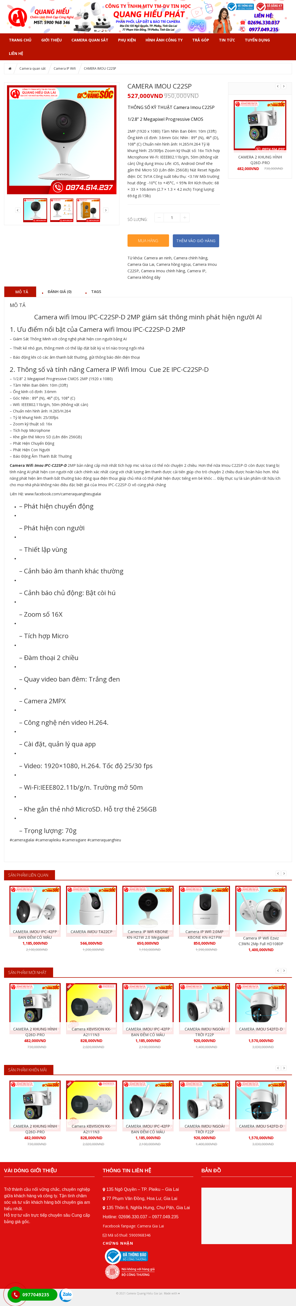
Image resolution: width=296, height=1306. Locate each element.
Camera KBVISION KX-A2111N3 (91, 1031)
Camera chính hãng (190, 257)
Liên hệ (16, 53)
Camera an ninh (157, 257)
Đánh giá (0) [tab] (59, 291)
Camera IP (196, 270)
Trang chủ (20, 40)
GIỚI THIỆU (51, 40)
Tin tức (227, 40)
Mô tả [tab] (21, 291)
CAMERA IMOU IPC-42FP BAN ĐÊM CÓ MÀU (35, 934)
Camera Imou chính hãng (163, 270)
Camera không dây (144, 277)
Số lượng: (137, 219)
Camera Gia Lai (141, 264)
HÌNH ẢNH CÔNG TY (164, 40)
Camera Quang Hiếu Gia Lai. (144, 1293)
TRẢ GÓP (200, 40)
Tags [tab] (96, 291)
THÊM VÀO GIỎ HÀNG (195, 240)
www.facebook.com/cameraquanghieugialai (63, 493)
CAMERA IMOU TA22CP (91, 931)
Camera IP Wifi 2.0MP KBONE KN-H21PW (204, 934)
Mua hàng (148, 240)
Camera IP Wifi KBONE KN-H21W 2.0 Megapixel (148, 934)
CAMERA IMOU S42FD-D (261, 1029)
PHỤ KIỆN (127, 40)
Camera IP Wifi (65, 68)
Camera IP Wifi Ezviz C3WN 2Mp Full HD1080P (261, 941)
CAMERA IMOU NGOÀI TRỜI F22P (205, 1031)
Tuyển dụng (257, 40)
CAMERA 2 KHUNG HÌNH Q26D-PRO (260, 159)
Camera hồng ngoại (173, 264)
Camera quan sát (89, 40)
